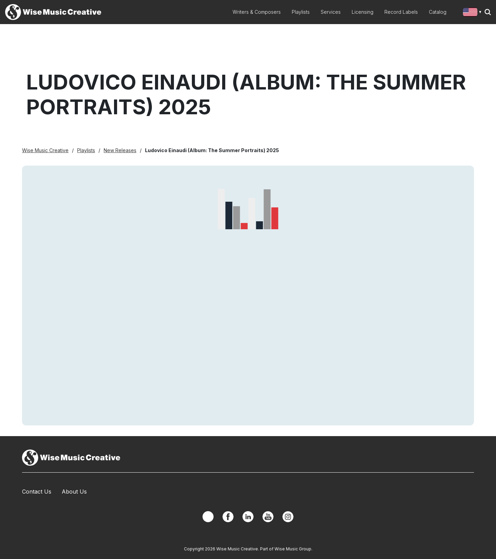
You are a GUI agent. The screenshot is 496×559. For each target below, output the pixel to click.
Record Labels (401, 12)
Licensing (362, 12)
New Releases (120, 150)
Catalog (437, 12)
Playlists (301, 12)
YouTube (267, 516)
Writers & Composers (256, 12)
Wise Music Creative (45, 150)
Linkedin (248, 516)
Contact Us (36, 491)
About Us (74, 491)
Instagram (287, 516)
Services (331, 12)
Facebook (228, 516)
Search (488, 12)
